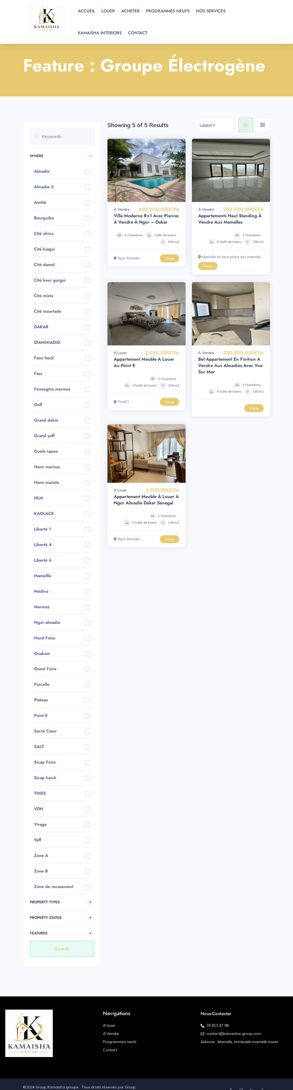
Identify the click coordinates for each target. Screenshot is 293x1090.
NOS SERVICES (210, 11)
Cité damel (44, 265)
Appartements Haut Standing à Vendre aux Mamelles (230, 219)
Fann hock (44, 358)
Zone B (41, 871)
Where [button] (36, 155)
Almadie (42, 171)
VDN (38, 809)
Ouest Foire (45, 669)
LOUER (108, 11)
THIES (40, 793)
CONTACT (137, 33)
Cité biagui (44, 249)
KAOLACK (44, 513)
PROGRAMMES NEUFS (168, 11)
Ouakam (42, 653)
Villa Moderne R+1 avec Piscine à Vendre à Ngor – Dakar (146, 219)
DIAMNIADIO (47, 342)
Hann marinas (47, 467)
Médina (41, 591)
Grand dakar (46, 420)
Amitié (40, 202)
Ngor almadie (47, 622)
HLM (38, 498)
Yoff (37, 840)
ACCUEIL (86, 11)
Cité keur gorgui (50, 280)
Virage (40, 824)
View (169, 258)
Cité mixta (43, 296)
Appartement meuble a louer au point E (144, 362)
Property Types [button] (45, 902)
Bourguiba (44, 218)
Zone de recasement (53, 887)
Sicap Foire (45, 762)
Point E (41, 715)
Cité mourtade (47, 311)
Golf (38, 405)
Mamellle (42, 576)
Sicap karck (45, 778)
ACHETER (130, 11)
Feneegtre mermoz (52, 389)
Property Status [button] (46, 917)
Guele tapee (46, 451)
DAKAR (41, 327)
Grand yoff (44, 436)
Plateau (41, 700)
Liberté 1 (42, 529)
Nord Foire (44, 638)
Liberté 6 (42, 560)
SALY (39, 747)
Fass (38, 373)
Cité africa (43, 233)
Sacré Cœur (45, 731)
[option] (146, 170)
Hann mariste (46, 482)
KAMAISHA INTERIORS (100, 33)
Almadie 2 (44, 187)
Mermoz (42, 607)
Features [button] (38, 933)
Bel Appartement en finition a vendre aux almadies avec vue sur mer (230, 365)
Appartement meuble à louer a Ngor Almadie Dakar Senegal (146, 499)
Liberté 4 (43, 545)
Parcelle (41, 684)
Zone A (41, 855)
